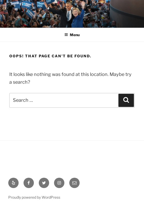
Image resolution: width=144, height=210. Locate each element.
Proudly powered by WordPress (34, 197)
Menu (72, 35)
